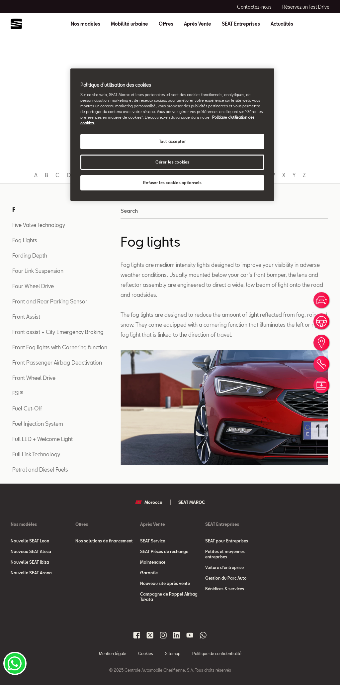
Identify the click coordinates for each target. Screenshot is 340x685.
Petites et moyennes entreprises (225, 554)
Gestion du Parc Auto (226, 578)
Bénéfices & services (224, 588)
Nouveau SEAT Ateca (31, 551)
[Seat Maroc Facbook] (137, 635)
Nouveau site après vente (165, 583)
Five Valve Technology (38, 225)
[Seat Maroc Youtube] (190, 635)
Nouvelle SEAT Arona (31, 572)
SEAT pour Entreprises (226, 540)
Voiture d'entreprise (224, 567)
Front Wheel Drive (33, 378)
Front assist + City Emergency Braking (58, 332)
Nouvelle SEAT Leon (30, 540)
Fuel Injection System (37, 423)
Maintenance (152, 562)
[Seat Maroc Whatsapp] (203, 635)
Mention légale (112, 653)
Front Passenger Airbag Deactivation (57, 362)
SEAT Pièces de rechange (164, 551)
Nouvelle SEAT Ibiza (30, 562)
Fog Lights (24, 240)
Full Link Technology (36, 454)
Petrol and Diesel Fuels (40, 469)
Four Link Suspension (37, 271)
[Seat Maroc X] (150, 635)
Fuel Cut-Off (27, 408)
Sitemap (172, 653)
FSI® (17, 393)
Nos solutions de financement (104, 540)
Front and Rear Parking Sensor (49, 301)
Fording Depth (29, 255)
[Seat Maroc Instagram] (163, 635)
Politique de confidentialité (216, 653)
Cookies (145, 653)
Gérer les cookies (172, 162)
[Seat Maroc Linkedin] (177, 635)
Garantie (149, 572)
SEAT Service (152, 540)
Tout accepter (172, 141)
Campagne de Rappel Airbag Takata (169, 597)
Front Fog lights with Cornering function (59, 347)
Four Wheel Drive (33, 286)
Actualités (282, 24)
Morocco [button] (148, 502)
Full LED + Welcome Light (42, 439)
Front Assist (26, 316)
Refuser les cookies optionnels (172, 182)
